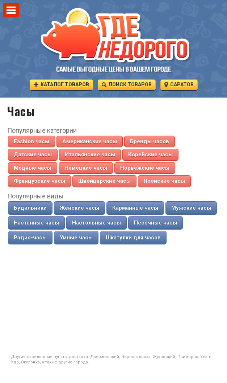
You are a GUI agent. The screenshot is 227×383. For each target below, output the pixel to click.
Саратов (179, 84)
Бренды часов (149, 141)
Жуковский (164, 356)
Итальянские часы (90, 154)
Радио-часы (30, 237)
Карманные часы (135, 208)
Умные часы (76, 237)
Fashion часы (31, 141)
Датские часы (33, 154)
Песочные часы (155, 222)
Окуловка (30, 362)
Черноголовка (136, 356)
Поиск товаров (127, 84)
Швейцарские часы (104, 181)
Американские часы (89, 141)
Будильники (30, 208)
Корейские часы (150, 154)
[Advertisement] (114, 299)
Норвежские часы (144, 168)
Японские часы (164, 181)
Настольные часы (96, 222)
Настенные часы (36, 222)
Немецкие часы (85, 168)
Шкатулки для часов (133, 237)
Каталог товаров (61, 84)
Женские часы (79, 208)
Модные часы (32, 168)
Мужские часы (191, 208)
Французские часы (39, 181)
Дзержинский (104, 356)
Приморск (187, 356)
